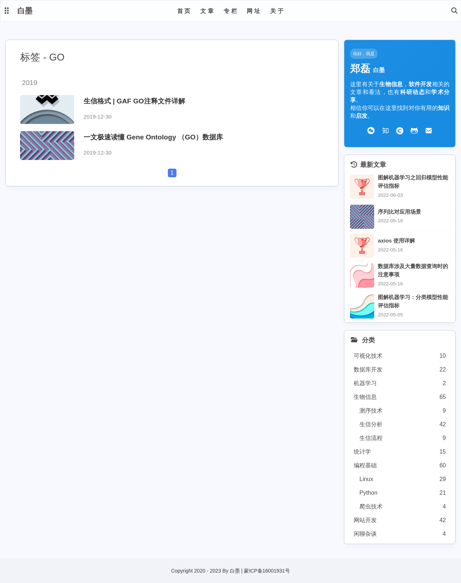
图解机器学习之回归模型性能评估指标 (413, 181)
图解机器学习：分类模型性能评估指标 (413, 301)
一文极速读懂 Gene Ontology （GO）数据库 (153, 137)
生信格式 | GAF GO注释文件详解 (134, 101)
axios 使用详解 (396, 240)
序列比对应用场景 (399, 212)
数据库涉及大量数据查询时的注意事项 (413, 270)
